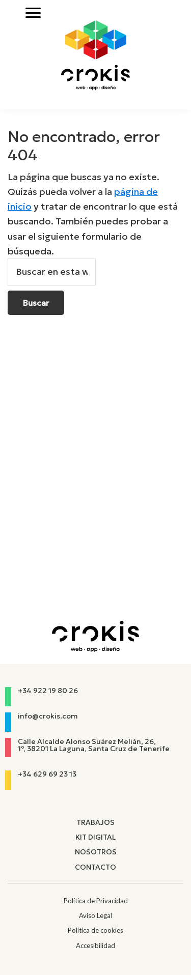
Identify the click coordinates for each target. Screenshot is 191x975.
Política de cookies (95, 930)
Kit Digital (95, 837)
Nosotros (96, 851)
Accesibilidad (95, 945)
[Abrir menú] (33, 13)
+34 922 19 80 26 (48, 690)
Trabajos (95, 822)
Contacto (95, 867)
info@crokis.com (48, 716)
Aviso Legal (95, 915)
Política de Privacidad (96, 901)
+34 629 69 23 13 (47, 774)
